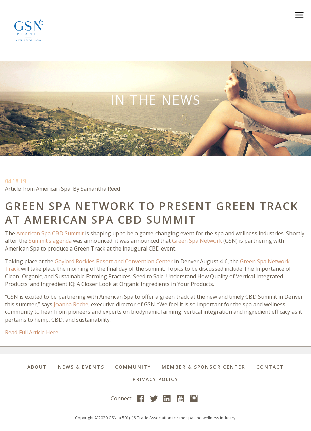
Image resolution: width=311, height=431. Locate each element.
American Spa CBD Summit (50, 233)
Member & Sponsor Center (203, 367)
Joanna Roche (71, 304)
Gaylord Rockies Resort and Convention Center (114, 261)
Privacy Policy (155, 379)
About (37, 367)
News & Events (81, 367)
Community (133, 367)
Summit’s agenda (50, 240)
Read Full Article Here (32, 332)
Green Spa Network (197, 240)
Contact (270, 367)
